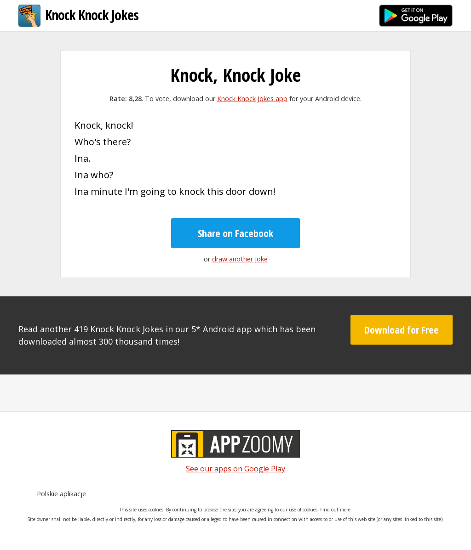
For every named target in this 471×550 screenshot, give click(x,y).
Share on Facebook (235, 233)
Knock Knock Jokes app (252, 98)
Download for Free (401, 329)
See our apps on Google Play (235, 469)
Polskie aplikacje (61, 493)
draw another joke (240, 259)
